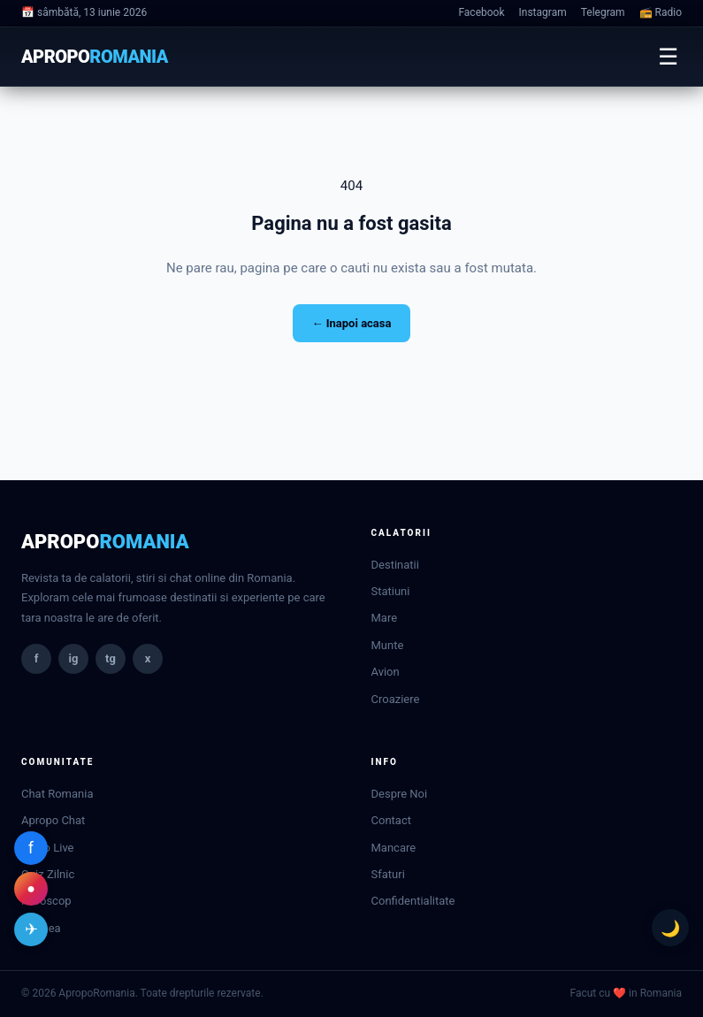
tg (110, 658)
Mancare (393, 847)
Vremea (41, 928)
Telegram (603, 12)
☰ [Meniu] (668, 56)
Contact (391, 820)
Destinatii (395, 564)
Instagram (543, 12)
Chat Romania (57, 793)
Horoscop (46, 900)
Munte (387, 645)
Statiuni (390, 591)
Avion (385, 671)
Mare (384, 617)
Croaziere (395, 699)
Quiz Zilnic (47, 874)
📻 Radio (660, 12)
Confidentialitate (413, 900)
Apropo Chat (53, 820)
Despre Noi (399, 793)
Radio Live (47, 847)
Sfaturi (388, 874)
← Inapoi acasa (352, 323)
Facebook (481, 12)
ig (74, 658)
